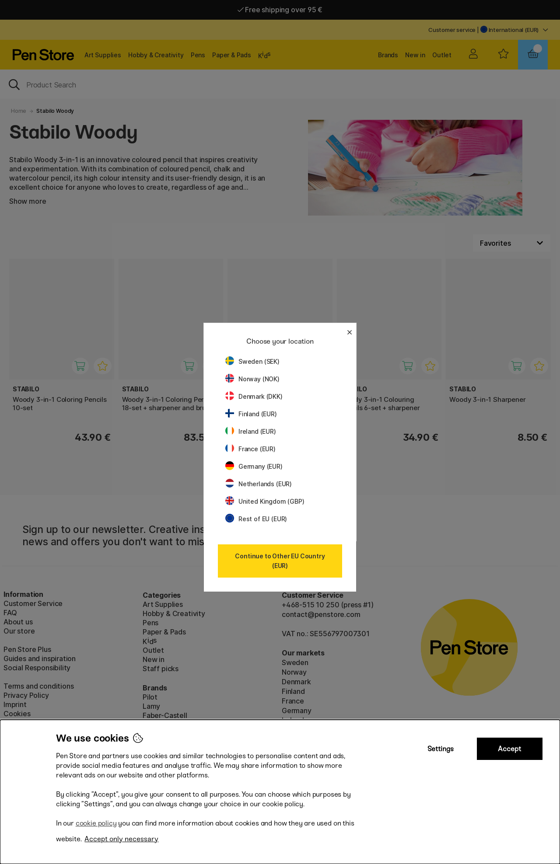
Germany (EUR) (254, 466)
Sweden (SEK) (252, 361)
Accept (509, 749)
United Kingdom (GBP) (264, 501)
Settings (440, 749)
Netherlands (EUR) (258, 484)
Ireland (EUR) (250, 431)
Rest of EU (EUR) (256, 519)
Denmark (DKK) (254, 396)
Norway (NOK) (252, 379)
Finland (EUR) (251, 414)
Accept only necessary (121, 839)
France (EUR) (250, 449)
